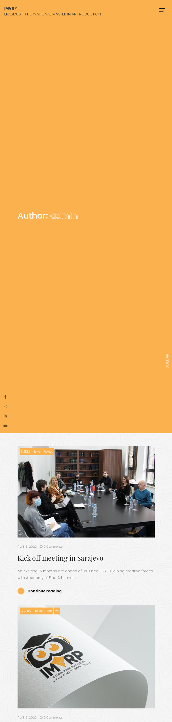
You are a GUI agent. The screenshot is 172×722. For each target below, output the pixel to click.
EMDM (25, 451)
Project (48, 451)
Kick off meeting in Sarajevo (60, 557)
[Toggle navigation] (162, 10)
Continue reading (40, 591)
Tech (48, 611)
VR (57, 611)
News (37, 451)
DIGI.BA (26, 611)
